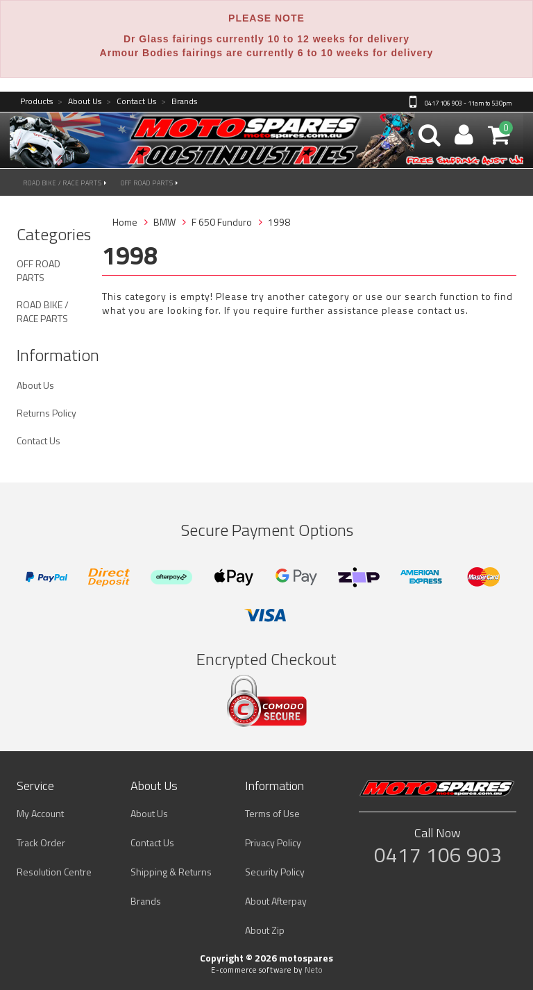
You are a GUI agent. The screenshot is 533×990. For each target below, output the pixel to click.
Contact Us (131, 102)
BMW (164, 222)
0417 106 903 (438, 855)
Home (124, 222)
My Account (40, 813)
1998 (279, 222)
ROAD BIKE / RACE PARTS (65, 182)
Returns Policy (46, 412)
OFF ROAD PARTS (149, 182)
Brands (179, 102)
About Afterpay (276, 900)
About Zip (265, 930)
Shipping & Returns (171, 871)
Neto (314, 969)
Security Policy (275, 871)
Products (36, 102)
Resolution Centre (54, 871)
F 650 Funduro (222, 222)
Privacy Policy (273, 842)
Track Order (41, 842)
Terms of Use (272, 813)
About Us (79, 102)
